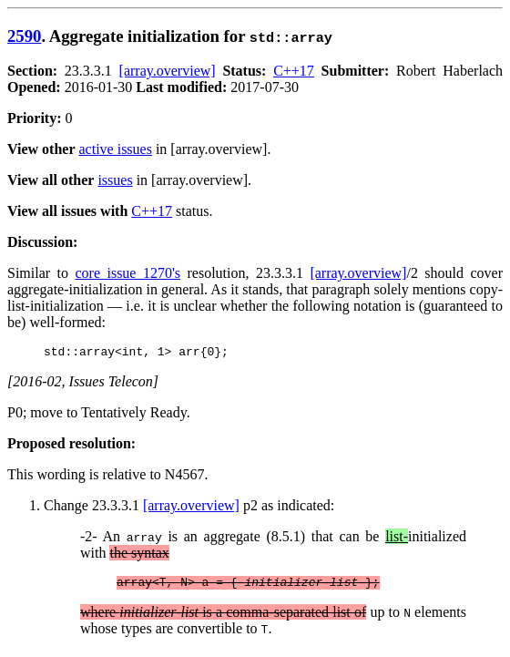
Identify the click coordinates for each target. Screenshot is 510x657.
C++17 (293, 70)
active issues (115, 149)
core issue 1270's (127, 273)
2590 (24, 36)
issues (114, 180)
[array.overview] (167, 70)
